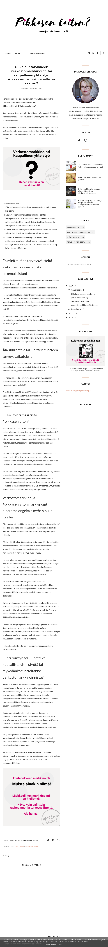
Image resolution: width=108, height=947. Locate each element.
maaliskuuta (76, 290)
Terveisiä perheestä (76, 242)
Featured (19, 846)
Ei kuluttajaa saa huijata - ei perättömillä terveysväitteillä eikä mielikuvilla (85, 370)
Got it (62, 945)
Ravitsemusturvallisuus (78, 232)
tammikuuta (76, 309)
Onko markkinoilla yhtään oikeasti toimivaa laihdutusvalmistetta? (89, 191)
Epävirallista (73, 237)
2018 (71, 317)
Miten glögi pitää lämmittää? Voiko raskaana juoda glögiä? (90, 166)
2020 (71, 285)
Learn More (50, 945)
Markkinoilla (32, 846)
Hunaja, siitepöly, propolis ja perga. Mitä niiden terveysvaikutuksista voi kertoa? (90, 203)
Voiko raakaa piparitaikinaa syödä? (89, 178)
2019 (71, 313)
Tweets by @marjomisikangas (78, 390)
